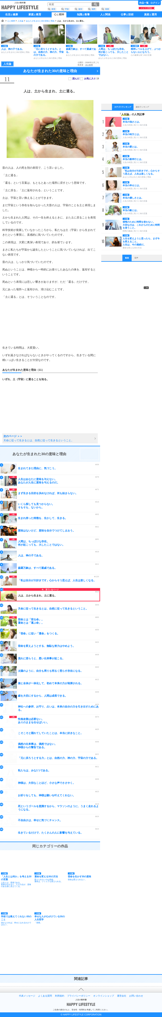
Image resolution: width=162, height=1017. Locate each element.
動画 (127, 258)
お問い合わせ (136, 996)
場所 (93, 9)
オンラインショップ (103, 996)
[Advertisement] (50, 322)
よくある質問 (45, 996)
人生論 (20, 21)
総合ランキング (142, 107)
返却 (80, 9)
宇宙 (67, 9)
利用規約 (59, 996)
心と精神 (11, 21)
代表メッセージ (27, 996)
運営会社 (121, 996)
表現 (53, 9)
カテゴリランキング (122, 107)
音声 (136, 258)
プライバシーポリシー (78, 996)
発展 (107, 9)
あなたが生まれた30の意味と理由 (40, 21)
